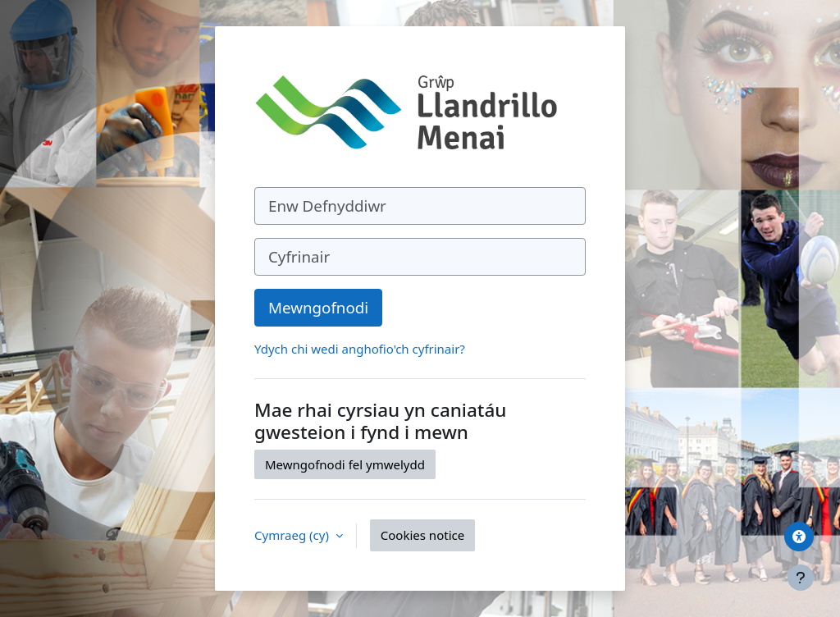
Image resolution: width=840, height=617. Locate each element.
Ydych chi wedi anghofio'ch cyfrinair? (359, 348)
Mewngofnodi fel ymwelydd (345, 464)
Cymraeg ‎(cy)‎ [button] (293, 535)
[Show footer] (801, 577)
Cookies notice (422, 535)
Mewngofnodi (318, 307)
